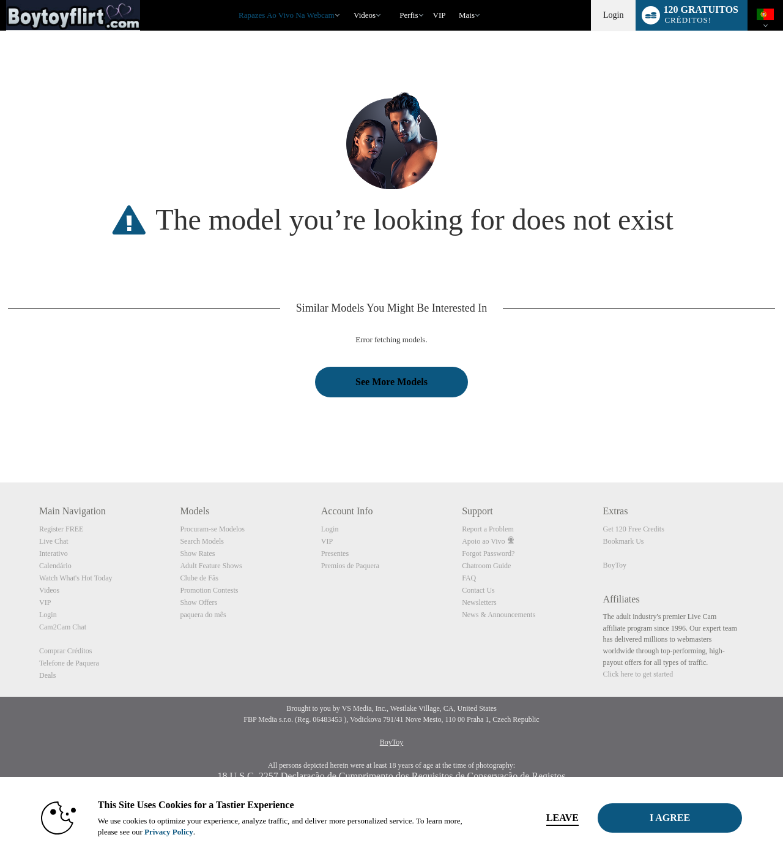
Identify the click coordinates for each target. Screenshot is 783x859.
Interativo (53, 553)
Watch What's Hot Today (76, 578)
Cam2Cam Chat (62, 627)
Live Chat (54, 541)
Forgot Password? (488, 553)
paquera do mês (203, 614)
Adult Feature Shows (211, 565)
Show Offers (198, 602)
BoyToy (615, 565)
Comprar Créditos (65, 651)
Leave (562, 817)
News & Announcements (498, 614)
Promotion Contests (209, 590)
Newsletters (479, 602)
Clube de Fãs (199, 578)
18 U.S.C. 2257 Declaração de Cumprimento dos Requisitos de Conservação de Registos (392, 776)
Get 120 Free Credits (633, 529)
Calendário (55, 565)
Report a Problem (488, 529)
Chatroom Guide (486, 565)
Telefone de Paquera (69, 663)
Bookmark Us (623, 541)
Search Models (202, 541)
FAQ (469, 578)
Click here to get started (638, 674)
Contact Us (478, 590)
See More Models (391, 382)
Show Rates (197, 553)
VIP (439, 15)
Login (613, 15)
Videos (365, 15)
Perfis (408, 15)
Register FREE (61, 529)
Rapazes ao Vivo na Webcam (287, 15)
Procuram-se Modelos (212, 529)
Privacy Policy (168, 831)
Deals (47, 675)
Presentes (335, 553)
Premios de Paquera (350, 565)
